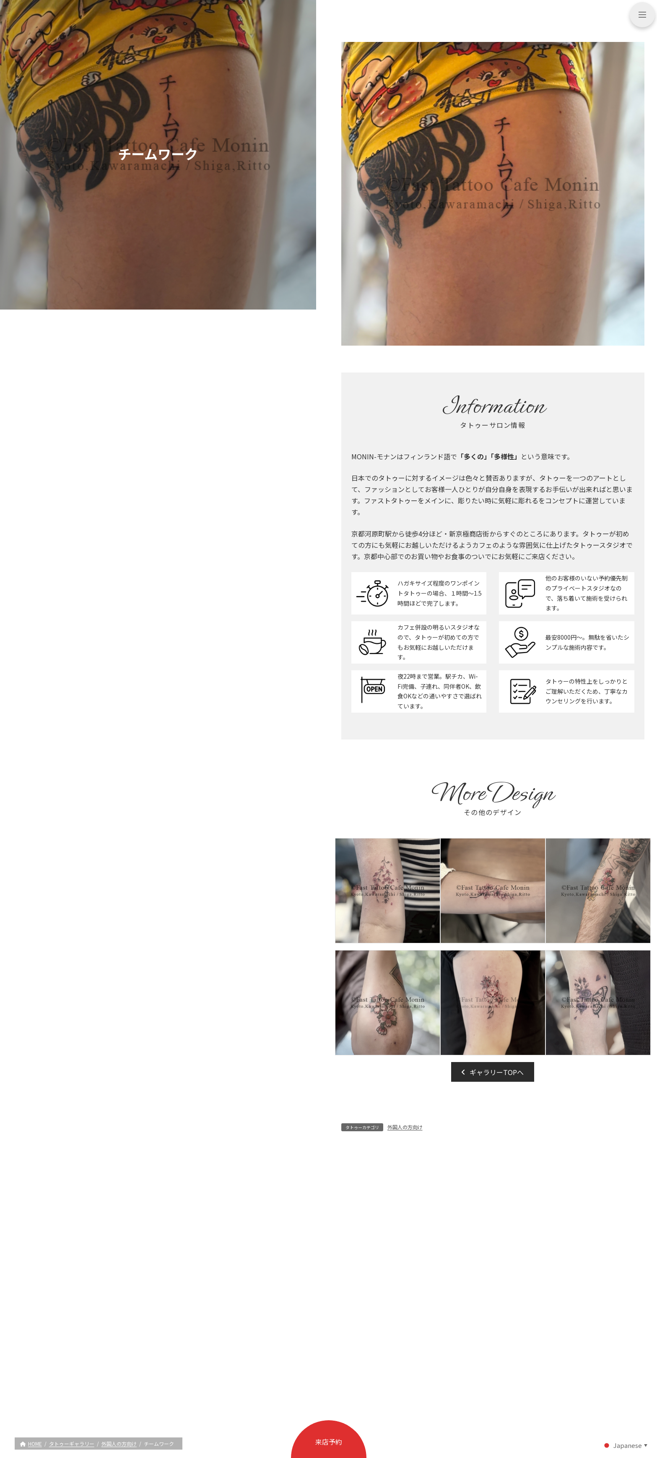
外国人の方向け (405, 1126)
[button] (492, 1071)
